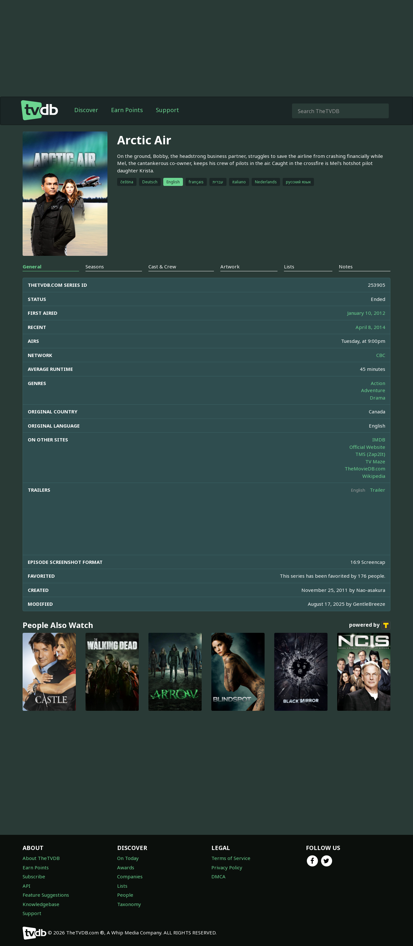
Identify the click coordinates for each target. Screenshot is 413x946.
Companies (130, 876)
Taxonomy (129, 904)
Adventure (373, 390)
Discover (86, 110)
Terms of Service (230, 858)
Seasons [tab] (95, 266)
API (26, 886)
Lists (122, 886)
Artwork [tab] (230, 266)
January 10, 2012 (366, 313)
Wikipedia (373, 476)
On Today (128, 858)
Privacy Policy (226, 867)
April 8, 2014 (370, 327)
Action (378, 383)
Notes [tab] (346, 266)
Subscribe (34, 876)
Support (167, 110)
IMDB (378, 439)
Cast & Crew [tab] (162, 266)
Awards (125, 867)
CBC (380, 355)
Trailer (377, 490)
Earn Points (127, 110)
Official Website (367, 447)
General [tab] (32, 266)
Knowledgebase (41, 904)
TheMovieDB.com (365, 468)
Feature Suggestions (46, 895)
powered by (369, 625)
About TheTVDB (41, 858)
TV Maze (375, 461)
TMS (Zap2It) (370, 454)
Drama (377, 397)
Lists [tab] (289, 266)
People (125, 895)
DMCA (218, 876)
